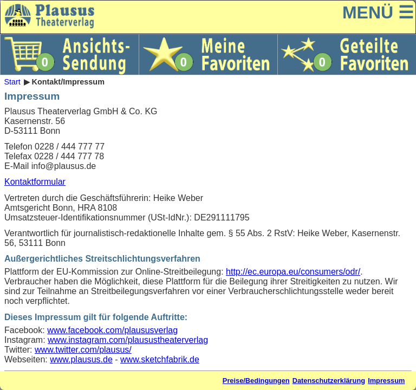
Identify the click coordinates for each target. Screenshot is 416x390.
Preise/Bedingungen (256, 380)
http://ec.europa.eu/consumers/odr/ (293, 271)
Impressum (386, 380)
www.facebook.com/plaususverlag (112, 330)
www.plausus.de (81, 359)
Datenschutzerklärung (328, 380)
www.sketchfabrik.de (159, 359)
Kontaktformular (35, 181)
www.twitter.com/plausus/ (83, 349)
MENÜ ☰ (378, 12)
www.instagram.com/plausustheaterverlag (128, 339)
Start (12, 81)
